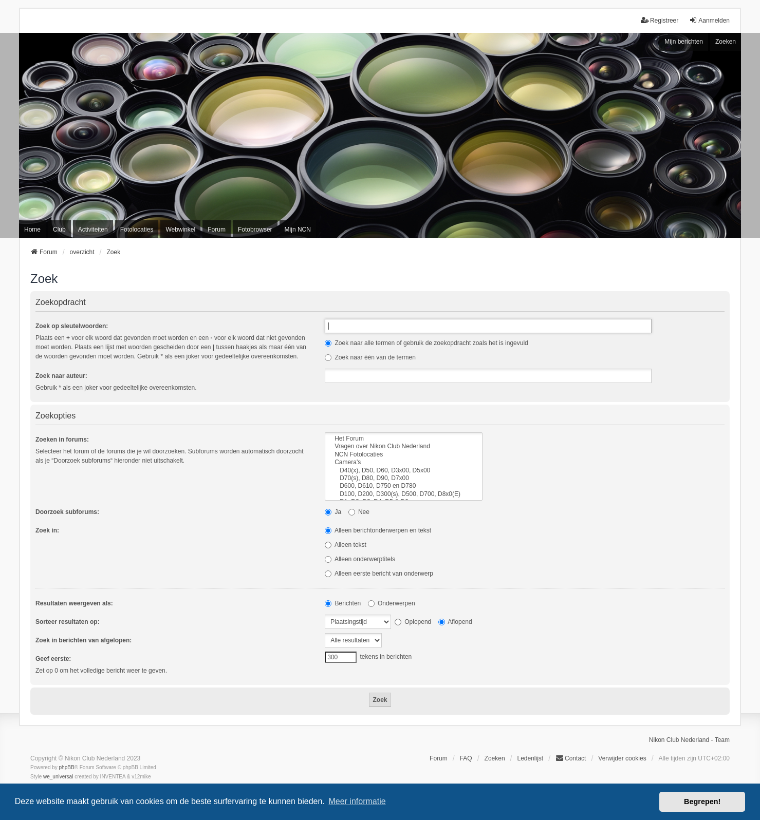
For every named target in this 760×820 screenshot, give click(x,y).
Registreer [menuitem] (659, 20)
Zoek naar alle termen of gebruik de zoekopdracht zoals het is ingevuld (426, 343)
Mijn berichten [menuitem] (683, 41)
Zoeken (725, 41)
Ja (333, 512)
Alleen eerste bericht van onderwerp (379, 573)
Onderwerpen (391, 603)
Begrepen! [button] (702, 801)
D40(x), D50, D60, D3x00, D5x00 (403, 470)
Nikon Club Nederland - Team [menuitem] (689, 739)
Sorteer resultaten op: (67, 621)
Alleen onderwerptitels (360, 559)
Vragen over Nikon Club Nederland (403, 446)
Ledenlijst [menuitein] (530, 758)
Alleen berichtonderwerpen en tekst (378, 530)
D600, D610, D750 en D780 (403, 486)
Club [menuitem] (59, 229)
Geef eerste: (53, 658)
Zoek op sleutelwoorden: (71, 326)
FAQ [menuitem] (466, 758)
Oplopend (413, 621)
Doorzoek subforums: (67, 512)
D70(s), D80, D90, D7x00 (403, 478)
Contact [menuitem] (570, 758)
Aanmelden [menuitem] (709, 20)
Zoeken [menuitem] (495, 758)
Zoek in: (47, 530)
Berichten (343, 603)
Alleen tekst (345, 544)
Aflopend (455, 621)
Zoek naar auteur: (61, 375)
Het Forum (403, 439)
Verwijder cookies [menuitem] (622, 758)
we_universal (58, 776)
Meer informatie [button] (356, 801)
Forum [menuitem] (217, 229)
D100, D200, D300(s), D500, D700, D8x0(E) (403, 494)
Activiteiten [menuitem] (93, 229)
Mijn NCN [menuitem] (298, 229)
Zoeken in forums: (62, 439)
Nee (358, 512)
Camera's (403, 462)
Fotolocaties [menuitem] (137, 229)
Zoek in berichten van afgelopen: (83, 640)
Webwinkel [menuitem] (180, 229)
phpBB (67, 767)
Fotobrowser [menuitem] (255, 229)
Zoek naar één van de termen (370, 357)
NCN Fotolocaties (403, 455)
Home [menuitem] (32, 229)
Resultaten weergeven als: (74, 603)
